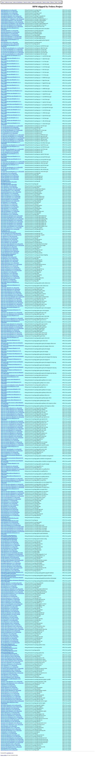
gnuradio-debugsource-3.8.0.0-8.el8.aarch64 (10, 558)
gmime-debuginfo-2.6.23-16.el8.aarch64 (9, 510)
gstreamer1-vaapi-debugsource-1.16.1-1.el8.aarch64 (12, 683)
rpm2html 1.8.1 (10, 753)
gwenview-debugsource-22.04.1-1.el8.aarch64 (11, 745)
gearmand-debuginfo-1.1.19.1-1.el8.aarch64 (10, 190)
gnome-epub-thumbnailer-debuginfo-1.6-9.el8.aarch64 (12, 531)
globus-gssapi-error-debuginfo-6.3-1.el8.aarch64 (11, 433)
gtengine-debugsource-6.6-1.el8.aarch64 (9, 689)
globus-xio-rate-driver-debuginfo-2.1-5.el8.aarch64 (12, 491)
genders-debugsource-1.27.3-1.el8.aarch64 (10, 194)
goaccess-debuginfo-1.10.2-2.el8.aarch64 (10, 569)
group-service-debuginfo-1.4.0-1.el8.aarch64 (10, 662)
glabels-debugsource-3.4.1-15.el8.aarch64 (10, 276)
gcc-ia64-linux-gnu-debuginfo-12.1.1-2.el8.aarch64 (12, 139)
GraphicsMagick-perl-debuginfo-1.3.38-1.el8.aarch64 (12, 23)
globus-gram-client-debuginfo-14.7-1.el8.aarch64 (11, 334)
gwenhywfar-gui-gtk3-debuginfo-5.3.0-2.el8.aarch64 (12, 740)
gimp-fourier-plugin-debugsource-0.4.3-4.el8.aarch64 (12, 245)
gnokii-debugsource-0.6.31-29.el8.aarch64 (10, 523)
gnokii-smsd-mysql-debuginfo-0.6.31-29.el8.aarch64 (12, 526)
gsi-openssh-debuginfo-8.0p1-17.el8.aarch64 (10, 669)
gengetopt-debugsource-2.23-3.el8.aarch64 (10, 200)
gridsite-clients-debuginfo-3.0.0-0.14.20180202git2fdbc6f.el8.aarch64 (9, 645)
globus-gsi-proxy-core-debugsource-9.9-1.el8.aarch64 (12, 422)
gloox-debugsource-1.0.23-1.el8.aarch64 (9, 505)
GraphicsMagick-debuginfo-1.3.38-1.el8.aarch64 (11, 20)
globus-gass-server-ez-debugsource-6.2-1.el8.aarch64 (12, 319)
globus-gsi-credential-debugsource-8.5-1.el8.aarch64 (12, 415)
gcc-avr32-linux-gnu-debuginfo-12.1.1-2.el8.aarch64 (12, 52)
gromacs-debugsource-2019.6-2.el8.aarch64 (10, 656)
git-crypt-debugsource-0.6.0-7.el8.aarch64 (10, 251)
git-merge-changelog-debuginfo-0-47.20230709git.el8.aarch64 (8, 255)
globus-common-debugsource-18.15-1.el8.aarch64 (12, 295)
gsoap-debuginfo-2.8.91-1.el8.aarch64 (9, 674)
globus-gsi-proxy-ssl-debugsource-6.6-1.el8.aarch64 (12, 425)
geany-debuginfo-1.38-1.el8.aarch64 (9, 186)
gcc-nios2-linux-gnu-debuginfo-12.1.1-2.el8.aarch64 (12, 149)
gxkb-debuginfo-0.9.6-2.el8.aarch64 (8, 748)
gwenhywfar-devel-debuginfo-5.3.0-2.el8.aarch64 (11, 738)
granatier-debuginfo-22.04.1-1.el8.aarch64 (10, 623)
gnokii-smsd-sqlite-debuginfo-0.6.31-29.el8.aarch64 (12, 529)
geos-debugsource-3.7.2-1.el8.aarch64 (9, 203)
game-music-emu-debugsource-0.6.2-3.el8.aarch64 (12, 26)
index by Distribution (18, 2)
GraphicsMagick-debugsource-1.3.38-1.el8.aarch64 (12, 22)
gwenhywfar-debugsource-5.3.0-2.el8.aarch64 (11, 736)
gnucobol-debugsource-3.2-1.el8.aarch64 (10, 548)
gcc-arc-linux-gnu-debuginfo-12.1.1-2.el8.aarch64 (12, 49)
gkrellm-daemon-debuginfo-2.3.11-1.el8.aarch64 (11, 264)
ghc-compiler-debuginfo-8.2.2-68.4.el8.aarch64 (11, 234)
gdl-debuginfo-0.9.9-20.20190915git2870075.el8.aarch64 (9, 181)
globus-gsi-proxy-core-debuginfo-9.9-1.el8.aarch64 (12, 421)
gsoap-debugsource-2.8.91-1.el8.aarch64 (9, 675)
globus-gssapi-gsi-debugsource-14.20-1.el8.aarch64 (12, 437)
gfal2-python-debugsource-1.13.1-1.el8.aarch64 (11, 227)
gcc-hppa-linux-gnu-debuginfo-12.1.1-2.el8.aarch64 (12, 136)
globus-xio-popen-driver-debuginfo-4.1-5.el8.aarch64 (12, 487)
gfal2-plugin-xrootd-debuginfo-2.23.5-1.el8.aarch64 (12, 226)
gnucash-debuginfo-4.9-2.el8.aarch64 (9, 540)
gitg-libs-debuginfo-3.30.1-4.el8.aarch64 (9, 260)
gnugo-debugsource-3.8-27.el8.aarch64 (9, 551)
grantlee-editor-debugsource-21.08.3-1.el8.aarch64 (12, 627)
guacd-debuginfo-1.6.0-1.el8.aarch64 (9, 726)
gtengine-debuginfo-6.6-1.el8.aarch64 (9, 687)
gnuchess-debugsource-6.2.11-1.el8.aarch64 (10, 545)
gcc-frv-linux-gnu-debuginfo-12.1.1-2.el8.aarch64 (12, 130)
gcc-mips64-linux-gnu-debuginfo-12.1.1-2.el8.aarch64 (12, 145)
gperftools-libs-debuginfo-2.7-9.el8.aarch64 (10, 599)
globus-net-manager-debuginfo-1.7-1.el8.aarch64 (11, 442)
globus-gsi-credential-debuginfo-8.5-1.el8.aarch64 (12, 414)
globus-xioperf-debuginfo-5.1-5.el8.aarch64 (10, 497)
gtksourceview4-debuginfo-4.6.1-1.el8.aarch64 (11, 715)
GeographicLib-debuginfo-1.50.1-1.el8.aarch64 (11, 16)
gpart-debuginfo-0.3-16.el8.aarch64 (8, 594)
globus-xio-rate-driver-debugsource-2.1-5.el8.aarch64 (12, 493)
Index (3, 2)
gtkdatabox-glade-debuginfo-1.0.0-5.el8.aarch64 (11, 711)
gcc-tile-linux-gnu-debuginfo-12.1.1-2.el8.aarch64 (12, 167)
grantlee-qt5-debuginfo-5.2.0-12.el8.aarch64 (10, 630)
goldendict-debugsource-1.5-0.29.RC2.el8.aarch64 (12, 584)
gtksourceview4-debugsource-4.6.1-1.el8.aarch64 (11, 717)
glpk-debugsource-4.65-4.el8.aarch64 (9, 507)
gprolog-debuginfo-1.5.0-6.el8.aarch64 (9, 606)
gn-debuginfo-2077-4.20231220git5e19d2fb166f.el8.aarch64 (9, 517)
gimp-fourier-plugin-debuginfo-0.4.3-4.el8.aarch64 (12, 243)
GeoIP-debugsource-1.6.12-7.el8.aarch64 (10, 14)
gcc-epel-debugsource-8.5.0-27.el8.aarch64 (10, 128)
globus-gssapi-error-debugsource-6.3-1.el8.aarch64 (12, 434)
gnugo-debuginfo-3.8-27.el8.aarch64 (9, 549)
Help (56, 2)
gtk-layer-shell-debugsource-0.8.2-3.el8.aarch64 (11, 699)
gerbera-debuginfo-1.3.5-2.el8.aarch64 (9, 205)
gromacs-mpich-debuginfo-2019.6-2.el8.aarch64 (11, 659)
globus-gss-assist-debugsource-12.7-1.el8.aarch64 (11, 431)
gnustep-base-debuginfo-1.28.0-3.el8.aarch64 (10, 564)
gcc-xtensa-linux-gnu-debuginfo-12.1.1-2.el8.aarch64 (12, 171)
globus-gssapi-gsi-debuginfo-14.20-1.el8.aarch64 (11, 436)
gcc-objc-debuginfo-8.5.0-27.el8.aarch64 (10, 152)
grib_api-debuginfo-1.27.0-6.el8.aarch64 (9, 641)
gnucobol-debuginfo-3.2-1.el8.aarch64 (9, 546)
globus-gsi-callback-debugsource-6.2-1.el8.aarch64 (12, 409)
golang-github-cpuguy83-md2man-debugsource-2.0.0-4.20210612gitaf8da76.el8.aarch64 (12, 575)
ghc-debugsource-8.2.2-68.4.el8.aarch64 (9, 238)
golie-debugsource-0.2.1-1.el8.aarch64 (9, 587)
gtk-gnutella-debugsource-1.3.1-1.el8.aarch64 (11, 696)
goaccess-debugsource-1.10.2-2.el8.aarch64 (10, 570)
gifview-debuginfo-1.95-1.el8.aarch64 (9, 242)
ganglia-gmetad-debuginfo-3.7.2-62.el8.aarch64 (11, 36)
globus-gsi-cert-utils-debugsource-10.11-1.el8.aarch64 (12, 412)
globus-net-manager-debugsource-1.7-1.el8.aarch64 (12, 443)
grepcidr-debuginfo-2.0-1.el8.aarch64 (9, 638)
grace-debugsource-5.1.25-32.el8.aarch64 (10, 621)
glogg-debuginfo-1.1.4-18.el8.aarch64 (9, 500)
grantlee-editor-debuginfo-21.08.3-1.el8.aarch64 (11, 626)
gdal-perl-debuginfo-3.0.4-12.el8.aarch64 (10, 179)
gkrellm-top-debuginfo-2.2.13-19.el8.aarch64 (10, 269)
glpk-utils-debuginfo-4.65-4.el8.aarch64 (9, 509)
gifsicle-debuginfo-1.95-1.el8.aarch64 (9, 239)
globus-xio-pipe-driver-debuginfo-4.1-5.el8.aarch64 (12, 484)
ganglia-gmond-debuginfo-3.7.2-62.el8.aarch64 (11, 38)
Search (59, 2)
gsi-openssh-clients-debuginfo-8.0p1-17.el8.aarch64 (12, 668)
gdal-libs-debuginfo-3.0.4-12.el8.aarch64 (10, 177)
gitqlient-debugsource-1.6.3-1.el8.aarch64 (10, 262)
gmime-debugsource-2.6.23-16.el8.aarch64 (10, 512)
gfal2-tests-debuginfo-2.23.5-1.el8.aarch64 (10, 229)
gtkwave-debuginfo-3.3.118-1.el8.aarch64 (10, 720)
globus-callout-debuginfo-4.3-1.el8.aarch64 (10, 290)
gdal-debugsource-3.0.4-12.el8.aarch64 (9, 174)
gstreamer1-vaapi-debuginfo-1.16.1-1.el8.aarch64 (11, 681)
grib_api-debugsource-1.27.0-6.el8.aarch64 (10, 642)
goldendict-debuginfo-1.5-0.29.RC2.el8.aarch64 (11, 583)
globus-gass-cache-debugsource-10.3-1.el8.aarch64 (12, 305)
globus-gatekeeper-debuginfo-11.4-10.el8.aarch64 (11, 326)
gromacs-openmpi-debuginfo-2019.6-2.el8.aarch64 (12, 660)
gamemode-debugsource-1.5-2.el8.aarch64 (10, 32)
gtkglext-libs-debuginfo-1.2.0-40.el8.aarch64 (10, 714)
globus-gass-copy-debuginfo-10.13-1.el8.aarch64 (11, 312)
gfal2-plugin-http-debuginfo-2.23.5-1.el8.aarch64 (11, 220)
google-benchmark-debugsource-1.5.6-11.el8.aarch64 (12, 593)
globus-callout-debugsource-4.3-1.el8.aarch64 (11, 292)
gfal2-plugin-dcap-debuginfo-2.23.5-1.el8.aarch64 (12, 215)
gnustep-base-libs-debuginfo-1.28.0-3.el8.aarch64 (11, 567)
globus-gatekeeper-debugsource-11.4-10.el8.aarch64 (12, 328)
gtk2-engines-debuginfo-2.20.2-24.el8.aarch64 (11, 705)
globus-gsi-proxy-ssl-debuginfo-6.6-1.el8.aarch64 (11, 424)
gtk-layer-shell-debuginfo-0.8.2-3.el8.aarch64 (11, 698)
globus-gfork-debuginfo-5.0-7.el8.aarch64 (10, 329)
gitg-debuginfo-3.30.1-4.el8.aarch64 (8, 257)
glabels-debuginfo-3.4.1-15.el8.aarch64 (9, 275)
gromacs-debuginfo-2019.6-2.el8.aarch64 (10, 654)
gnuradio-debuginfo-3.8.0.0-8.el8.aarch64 (10, 557)
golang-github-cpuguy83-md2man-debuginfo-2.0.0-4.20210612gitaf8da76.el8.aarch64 (12, 573)
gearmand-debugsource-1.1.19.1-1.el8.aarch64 (11, 191)
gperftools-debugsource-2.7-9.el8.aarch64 (10, 598)
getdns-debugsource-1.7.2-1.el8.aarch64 (9, 209)
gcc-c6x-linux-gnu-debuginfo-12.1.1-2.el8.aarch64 (12, 125)
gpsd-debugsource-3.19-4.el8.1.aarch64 (9, 617)
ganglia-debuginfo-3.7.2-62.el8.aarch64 (9, 33)
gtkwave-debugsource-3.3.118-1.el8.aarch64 (10, 721)
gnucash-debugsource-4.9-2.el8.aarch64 (9, 542)
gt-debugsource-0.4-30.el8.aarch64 (8, 686)
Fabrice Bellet (4, 755)
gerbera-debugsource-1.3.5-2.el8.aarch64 (10, 206)
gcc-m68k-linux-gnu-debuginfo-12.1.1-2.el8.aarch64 (12, 140)
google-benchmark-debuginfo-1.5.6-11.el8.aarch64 (12, 591)
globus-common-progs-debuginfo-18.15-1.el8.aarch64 (12, 296)
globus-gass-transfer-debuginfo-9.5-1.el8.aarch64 (11, 324)
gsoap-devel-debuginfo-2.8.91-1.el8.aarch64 (10, 677)
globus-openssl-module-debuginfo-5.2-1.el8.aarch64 (12, 445)
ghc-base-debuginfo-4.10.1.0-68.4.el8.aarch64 (11, 233)
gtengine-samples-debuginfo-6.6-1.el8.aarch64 (11, 690)
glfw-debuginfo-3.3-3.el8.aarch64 (8, 279)
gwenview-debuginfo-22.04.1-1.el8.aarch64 (10, 743)
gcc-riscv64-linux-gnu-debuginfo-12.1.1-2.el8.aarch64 (12, 161)
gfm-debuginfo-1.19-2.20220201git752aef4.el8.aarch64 (8, 231)
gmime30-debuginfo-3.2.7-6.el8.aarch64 (9, 513)
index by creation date (37, 2)
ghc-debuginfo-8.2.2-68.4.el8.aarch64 (9, 236)
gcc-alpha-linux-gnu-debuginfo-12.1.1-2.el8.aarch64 (12, 48)
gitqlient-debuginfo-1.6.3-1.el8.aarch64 (9, 261)
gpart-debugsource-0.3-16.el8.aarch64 (9, 596)
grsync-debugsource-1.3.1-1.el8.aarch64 (9, 667)
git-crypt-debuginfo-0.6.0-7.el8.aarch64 (9, 249)
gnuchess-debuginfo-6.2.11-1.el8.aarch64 (10, 543)
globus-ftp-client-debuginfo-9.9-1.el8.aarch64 (11, 298)
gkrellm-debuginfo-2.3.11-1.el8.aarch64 (9, 265)
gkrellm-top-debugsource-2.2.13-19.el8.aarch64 (11, 270)
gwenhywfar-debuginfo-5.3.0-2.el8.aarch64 (10, 735)
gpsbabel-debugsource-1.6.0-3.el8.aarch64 (10, 611)
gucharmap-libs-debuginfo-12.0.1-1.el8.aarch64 (11, 730)
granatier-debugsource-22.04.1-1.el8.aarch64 (10, 624)
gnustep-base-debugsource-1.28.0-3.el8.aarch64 (11, 566)
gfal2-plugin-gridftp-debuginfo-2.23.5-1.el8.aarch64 (12, 218)
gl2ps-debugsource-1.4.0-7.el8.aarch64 (9, 273)
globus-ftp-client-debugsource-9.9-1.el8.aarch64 (11, 299)
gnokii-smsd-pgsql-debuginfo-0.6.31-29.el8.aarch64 (12, 528)
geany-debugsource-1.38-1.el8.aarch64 (9, 187)
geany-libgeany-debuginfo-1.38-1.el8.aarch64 (11, 189)
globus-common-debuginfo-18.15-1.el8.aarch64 (11, 293)
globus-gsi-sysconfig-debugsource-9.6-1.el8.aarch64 (12, 428)
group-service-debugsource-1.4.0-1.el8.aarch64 (11, 664)
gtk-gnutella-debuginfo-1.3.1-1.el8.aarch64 (10, 695)
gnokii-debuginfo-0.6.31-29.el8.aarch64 (9, 522)
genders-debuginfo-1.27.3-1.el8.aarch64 (9, 193)
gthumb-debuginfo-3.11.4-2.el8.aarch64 (9, 691)
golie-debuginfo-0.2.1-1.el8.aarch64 (8, 586)
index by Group (8, 2)
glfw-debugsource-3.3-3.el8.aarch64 (8, 280)
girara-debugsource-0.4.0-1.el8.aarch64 (9, 248)
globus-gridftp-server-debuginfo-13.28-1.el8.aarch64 (12, 385)
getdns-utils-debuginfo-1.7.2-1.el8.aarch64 (10, 211)
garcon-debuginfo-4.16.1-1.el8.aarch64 (9, 42)
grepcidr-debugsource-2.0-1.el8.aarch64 (9, 639)
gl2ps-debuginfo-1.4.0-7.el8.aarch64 (9, 272)
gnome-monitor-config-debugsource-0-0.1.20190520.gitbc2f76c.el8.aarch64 (9, 539)
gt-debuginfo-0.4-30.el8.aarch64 (8, 684)
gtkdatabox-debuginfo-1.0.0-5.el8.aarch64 (10, 708)
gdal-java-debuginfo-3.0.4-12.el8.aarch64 (10, 176)
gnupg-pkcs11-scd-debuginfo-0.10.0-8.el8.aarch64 (12, 554)
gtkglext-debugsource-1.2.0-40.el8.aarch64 (10, 712)
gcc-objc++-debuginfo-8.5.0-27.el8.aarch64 (10, 150)
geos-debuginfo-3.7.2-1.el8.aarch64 (8, 202)
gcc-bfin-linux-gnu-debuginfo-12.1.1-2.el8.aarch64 (12, 54)
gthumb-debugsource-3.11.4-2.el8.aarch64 (10, 693)
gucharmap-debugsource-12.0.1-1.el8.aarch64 (11, 729)
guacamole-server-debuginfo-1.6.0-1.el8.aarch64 (11, 723)
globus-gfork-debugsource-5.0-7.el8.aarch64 (10, 331)
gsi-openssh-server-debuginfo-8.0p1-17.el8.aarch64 (12, 672)
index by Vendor (27, 2)
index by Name (46, 2)
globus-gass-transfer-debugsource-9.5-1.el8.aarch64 (12, 325)
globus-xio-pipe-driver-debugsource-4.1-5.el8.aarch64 (12, 485)
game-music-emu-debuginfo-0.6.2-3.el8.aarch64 (11, 25)
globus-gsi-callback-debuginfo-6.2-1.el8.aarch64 (11, 408)
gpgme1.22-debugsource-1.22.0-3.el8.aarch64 (11, 602)
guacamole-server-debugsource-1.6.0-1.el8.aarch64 (12, 724)
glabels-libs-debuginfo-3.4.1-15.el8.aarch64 (10, 277)
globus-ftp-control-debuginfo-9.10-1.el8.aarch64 (11, 301)
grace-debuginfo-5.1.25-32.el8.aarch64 (9, 620)
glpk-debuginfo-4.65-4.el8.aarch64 (8, 506)
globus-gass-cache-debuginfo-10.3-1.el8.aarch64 (11, 304)
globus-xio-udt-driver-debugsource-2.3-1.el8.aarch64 (12, 495)
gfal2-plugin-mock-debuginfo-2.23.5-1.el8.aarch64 (12, 221)
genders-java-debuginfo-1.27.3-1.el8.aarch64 (10, 196)
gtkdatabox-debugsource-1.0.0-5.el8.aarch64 (10, 709)
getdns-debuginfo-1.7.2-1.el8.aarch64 (9, 208)
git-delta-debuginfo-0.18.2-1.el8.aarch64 (9, 252)
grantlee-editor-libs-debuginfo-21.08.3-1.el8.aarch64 (12, 629)
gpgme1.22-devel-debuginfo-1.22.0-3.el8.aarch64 (11, 603)
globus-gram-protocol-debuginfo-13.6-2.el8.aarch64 (12, 375)
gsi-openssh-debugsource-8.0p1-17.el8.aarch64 (11, 671)
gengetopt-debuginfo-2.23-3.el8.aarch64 (9, 199)
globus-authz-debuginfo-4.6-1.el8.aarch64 (10, 287)
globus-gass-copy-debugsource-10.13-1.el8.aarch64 (12, 314)
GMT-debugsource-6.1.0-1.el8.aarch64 (9, 11)
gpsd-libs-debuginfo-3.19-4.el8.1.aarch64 (10, 618)
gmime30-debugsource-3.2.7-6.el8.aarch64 (10, 515)
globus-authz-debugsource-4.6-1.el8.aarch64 (10, 289)
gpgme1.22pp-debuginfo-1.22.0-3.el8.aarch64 (11, 605)
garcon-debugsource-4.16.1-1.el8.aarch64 (10, 43)
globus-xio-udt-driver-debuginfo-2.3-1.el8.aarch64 (12, 494)
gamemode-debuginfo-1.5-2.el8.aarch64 (9, 30)
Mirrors (52, 2)
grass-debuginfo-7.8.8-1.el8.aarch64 (8, 633)
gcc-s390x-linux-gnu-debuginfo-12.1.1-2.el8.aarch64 (12, 163)
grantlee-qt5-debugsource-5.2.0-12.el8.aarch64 (11, 632)
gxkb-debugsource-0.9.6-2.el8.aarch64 (9, 749)
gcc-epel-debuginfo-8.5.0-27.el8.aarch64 (9, 127)
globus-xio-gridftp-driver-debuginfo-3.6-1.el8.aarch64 (12, 469)
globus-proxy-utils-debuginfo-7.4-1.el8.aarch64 (11, 449)
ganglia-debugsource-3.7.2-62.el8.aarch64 (10, 35)
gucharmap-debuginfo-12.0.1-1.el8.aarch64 (10, 727)
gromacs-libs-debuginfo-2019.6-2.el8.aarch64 (11, 657)
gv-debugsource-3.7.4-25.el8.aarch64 (9, 733)
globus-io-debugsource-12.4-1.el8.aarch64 (10, 440)
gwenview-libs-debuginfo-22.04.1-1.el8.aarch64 (11, 746)
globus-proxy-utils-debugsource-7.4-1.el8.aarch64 (12, 450)
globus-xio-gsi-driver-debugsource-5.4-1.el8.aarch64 (12, 480)
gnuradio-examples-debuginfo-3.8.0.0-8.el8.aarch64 (12, 560)
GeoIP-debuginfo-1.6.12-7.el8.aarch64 (9, 13)
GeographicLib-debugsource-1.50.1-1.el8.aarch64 (11, 17)
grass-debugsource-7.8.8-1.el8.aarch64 (9, 635)
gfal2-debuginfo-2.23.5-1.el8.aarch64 (9, 212)
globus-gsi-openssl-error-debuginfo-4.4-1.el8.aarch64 (12, 417)
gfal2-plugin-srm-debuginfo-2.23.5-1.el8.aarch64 (11, 224)
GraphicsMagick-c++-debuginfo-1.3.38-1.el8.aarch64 (12, 19)
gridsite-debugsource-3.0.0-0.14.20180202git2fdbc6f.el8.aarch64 (9, 650)
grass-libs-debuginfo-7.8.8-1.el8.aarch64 (9, 636)
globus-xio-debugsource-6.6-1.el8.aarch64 (10, 467)
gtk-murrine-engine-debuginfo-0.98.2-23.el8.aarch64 (12, 701)
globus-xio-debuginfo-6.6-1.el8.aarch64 (9, 466)
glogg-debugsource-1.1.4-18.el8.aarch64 (9, 502)
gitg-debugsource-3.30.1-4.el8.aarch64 (9, 258)
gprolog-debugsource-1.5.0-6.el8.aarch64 (10, 608)
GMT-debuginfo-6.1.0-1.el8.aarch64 (9, 10)
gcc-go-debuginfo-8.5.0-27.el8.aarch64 (9, 133)
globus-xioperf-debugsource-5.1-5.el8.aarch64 (11, 499)
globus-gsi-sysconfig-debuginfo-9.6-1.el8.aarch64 (11, 427)
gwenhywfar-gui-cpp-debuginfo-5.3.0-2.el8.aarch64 (12, 739)
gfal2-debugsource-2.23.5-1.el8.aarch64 (9, 214)
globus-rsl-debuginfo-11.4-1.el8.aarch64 (9, 452)
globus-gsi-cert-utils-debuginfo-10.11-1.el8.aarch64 (12, 411)
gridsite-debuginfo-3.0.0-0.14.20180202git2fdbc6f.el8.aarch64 (9, 647)
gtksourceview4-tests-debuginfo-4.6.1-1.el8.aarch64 (12, 718)
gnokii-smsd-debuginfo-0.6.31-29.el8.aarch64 (11, 525)
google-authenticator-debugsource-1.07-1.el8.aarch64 (12, 590)
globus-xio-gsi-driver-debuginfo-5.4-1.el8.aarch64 (12, 478)
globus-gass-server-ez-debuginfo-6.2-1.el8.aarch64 (12, 318)
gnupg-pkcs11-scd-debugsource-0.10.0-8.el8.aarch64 (12, 555)
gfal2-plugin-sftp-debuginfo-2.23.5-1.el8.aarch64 (11, 223)
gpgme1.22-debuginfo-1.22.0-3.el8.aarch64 (10, 600)
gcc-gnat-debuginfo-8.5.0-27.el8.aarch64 (10, 131)
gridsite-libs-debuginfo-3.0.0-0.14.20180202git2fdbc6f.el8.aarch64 (9, 653)
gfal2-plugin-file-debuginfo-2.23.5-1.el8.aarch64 (11, 217)
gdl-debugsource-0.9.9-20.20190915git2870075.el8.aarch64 (9, 184)
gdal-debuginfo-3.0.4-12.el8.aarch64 (9, 173)
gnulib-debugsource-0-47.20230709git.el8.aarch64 (12, 552)
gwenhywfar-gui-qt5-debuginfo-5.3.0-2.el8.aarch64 (12, 742)
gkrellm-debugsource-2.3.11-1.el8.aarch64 (10, 267)
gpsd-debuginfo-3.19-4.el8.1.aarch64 (9, 615)
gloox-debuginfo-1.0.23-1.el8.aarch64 (9, 503)
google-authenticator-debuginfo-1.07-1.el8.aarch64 (12, 588)
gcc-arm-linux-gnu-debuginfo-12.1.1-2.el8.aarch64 (12, 51)
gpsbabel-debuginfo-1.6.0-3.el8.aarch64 (9, 609)
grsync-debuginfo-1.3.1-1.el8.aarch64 (9, 665)
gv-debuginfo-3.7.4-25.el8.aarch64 (8, 732)
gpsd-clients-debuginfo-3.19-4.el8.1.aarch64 (10, 614)
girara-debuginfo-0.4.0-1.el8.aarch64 (9, 246)
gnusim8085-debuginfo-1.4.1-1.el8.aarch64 (10, 561)
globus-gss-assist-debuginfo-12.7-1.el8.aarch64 (11, 430)
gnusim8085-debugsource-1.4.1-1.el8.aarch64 (11, 563)
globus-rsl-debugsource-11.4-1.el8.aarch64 (10, 453)
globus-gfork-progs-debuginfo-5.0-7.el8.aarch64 (11, 332)
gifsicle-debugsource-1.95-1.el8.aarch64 (9, 240)
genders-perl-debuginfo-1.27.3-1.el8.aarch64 (10, 197)
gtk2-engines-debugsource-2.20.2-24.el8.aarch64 (11, 706)
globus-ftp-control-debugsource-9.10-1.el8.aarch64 (12, 302)
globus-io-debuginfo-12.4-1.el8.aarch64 (9, 439)
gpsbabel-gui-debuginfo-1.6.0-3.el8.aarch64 (10, 612)
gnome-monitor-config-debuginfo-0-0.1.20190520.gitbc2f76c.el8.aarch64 (9, 536)
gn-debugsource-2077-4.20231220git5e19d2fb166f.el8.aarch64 (9, 520)
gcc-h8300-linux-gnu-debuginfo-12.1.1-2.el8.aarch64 (12, 134)
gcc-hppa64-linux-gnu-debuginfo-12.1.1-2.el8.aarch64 (12, 137)
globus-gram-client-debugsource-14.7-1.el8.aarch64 (12, 336)
